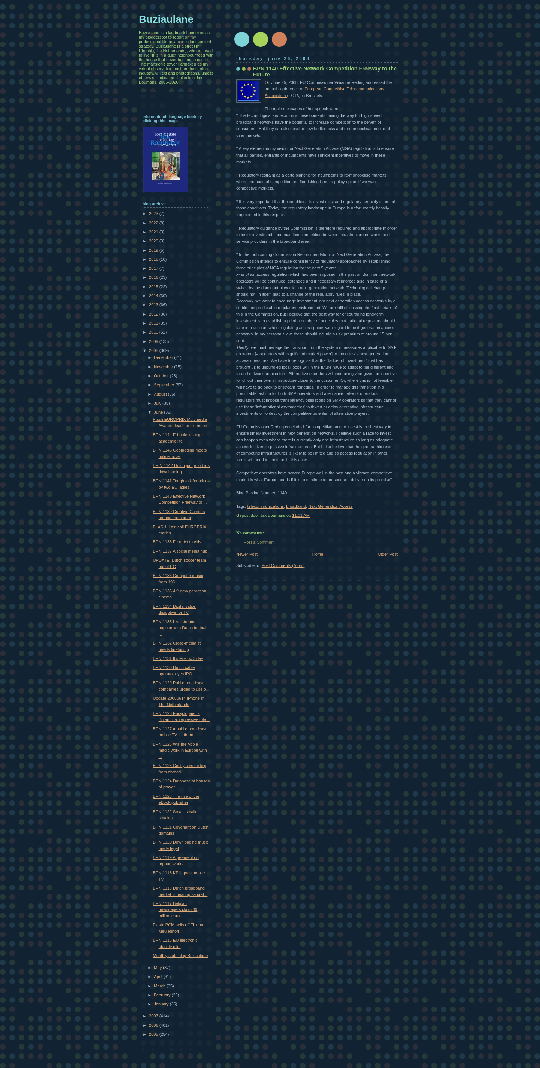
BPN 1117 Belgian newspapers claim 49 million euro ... (175, 909)
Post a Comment (259, 542)
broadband (296, 506)
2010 (154, 332)
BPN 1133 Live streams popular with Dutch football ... (180, 627)
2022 (154, 223)
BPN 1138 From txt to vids (177, 542)
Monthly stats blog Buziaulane (180, 955)
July (158, 403)
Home (317, 554)
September (164, 385)
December (164, 357)
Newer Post (247, 554)
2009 (154, 341)
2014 (154, 295)
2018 (154, 259)
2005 (154, 1034)
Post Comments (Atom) (283, 565)
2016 (154, 277)
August (161, 394)
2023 (154, 213)
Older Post (388, 554)
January (162, 1004)
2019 (154, 250)
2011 (154, 323)
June (159, 412)
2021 (154, 232)
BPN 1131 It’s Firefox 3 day (178, 658)
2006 (154, 1025)
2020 (154, 241)
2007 (154, 1016)
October (162, 376)
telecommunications (265, 506)
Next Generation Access (330, 506)
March (160, 986)
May (158, 967)
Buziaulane (166, 19)
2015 (154, 286)
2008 (154, 350)
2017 (154, 268)
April (158, 976)
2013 (154, 304)
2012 (154, 314)
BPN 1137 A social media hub (180, 551)
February (162, 995)
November (164, 367)
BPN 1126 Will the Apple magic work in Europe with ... (180, 750)
